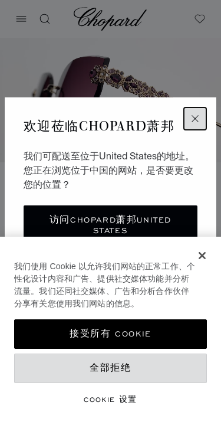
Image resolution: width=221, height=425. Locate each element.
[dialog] (110, 331)
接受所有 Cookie (110, 334)
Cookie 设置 (110, 399)
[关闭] (202, 256)
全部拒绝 (110, 368)
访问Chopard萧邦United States (110, 225)
